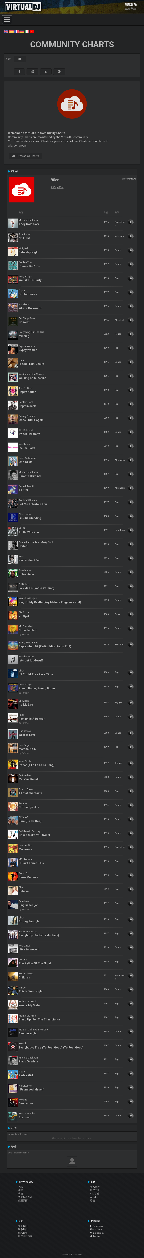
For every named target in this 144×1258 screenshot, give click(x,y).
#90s (53, 187)
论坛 (92, 1200)
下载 (20, 1186)
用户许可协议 (25, 1236)
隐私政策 (23, 1233)
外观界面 (23, 1200)
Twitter (95, 1236)
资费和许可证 (25, 1197)
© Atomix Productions (72, 1254)
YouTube (96, 1229)
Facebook (96, 1226)
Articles (94, 1197)
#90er (60, 187)
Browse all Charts (25, 156)
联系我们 (23, 1229)
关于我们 (23, 1226)
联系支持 (95, 1186)
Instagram (97, 1233)
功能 (20, 1193)
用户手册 (95, 1190)
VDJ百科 (94, 1193)
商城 (20, 1190)
